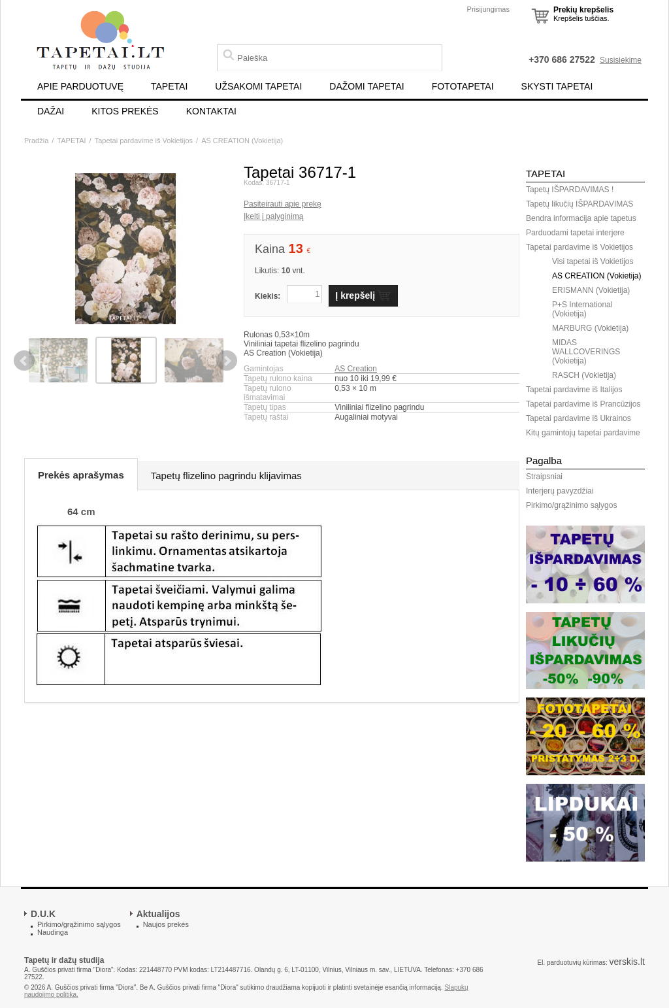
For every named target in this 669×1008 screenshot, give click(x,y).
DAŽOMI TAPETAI (366, 86)
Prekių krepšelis (583, 9)
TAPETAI (169, 86)
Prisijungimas (488, 9)
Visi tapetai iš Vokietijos (593, 261)
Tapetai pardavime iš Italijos (574, 389)
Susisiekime (621, 60)
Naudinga (52, 932)
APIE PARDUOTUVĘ (80, 86)
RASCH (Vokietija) (584, 375)
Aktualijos (158, 914)
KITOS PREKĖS (124, 111)
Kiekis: (267, 296)
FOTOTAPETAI (463, 86)
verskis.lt (627, 961)
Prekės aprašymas (81, 474)
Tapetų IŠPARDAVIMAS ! (569, 189)
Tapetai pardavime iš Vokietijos (144, 140)
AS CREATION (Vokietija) (242, 140)
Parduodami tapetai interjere (575, 232)
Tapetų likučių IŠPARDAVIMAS (579, 204)
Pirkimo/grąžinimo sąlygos (571, 505)
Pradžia (36, 140)
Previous (24, 360)
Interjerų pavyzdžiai (559, 491)
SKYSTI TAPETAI (557, 86)
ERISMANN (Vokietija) (591, 290)
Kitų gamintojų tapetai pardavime (583, 432)
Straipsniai (544, 476)
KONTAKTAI (211, 111)
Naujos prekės (166, 924)
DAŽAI (50, 111)
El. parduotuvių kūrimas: (572, 962)
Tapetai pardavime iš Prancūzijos (583, 404)
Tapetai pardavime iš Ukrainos (578, 418)
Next (226, 360)
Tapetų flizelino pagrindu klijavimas (226, 475)
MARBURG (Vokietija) (590, 328)
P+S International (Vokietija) (582, 309)
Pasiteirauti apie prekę (282, 204)
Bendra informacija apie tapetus (581, 218)
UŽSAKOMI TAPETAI (258, 86)
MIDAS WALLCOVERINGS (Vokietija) (586, 351)
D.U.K (43, 914)
